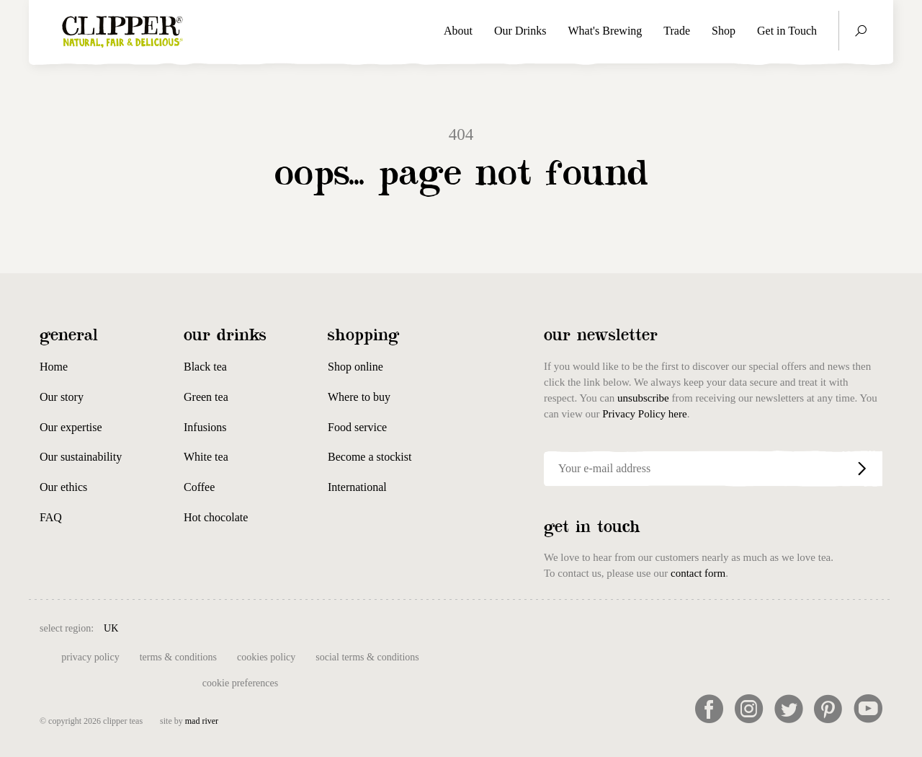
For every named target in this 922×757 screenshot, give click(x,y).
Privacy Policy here (644, 414)
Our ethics (63, 487)
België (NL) (152, 626)
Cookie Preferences (240, 683)
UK (111, 628)
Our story (62, 397)
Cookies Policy (266, 657)
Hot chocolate (216, 517)
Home (54, 366)
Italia (403, 626)
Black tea (205, 366)
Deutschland (281, 626)
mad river (201, 721)
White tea (206, 457)
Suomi (488, 626)
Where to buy (359, 397)
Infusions (205, 427)
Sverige (527, 626)
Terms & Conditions (178, 657)
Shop (723, 31)
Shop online (355, 366)
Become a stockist (369, 457)
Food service (357, 427)
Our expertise (71, 427)
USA (563, 626)
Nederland (444, 626)
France (368, 626)
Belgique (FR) (216, 626)
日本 (593, 626)
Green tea (206, 397)
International (357, 487)
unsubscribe (643, 398)
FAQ (51, 517)
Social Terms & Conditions (367, 657)
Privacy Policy (90, 657)
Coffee (199, 487)
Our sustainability (81, 457)
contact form (698, 573)
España (330, 626)
